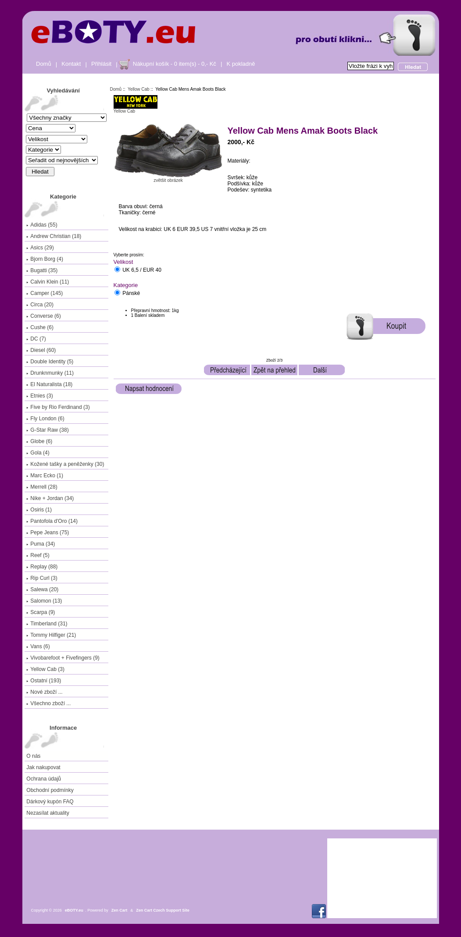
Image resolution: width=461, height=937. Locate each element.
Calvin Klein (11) (47, 282)
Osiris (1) (39, 510)
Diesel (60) (41, 350)
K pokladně (240, 63)
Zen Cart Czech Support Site (162, 910)
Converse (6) (43, 316)
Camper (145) (44, 293)
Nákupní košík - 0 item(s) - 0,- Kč (174, 63)
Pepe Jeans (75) (47, 532)
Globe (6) (39, 441)
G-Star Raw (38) (47, 430)
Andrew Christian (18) (53, 236)
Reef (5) (37, 555)
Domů (43, 63)
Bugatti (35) (41, 270)
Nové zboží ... (44, 692)
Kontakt (71, 63)
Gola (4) (37, 453)
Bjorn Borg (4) (44, 259)
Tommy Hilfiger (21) (51, 635)
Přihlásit (101, 63)
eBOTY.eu (74, 910)
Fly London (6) (45, 418)
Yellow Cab (139, 89)
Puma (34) (40, 544)
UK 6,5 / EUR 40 (141, 270)
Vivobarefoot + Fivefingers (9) (63, 658)
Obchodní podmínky (49, 790)
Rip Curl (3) (41, 578)
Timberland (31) (46, 624)
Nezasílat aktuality (47, 813)
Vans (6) (38, 646)
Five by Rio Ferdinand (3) (57, 407)
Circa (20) (40, 305)
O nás (33, 756)
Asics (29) (40, 248)
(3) (45, 669)
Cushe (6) (40, 327)
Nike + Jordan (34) (50, 498)
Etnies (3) (39, 396)
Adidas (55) (41, 225)
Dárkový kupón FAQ (49, 802)
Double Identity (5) (49, 361)
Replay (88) (41, 567)
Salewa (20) (42, 589)
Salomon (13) (44, 601)
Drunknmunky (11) (50, 373)
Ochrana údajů (43, 779)
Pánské (131, 294)
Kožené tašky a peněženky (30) (65, 464)
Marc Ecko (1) (44, 475)
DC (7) (36, 339)
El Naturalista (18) (49, 384)
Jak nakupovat (43, 767)
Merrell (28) (41, 487)
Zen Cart (119, 910)
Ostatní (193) (43, 681)
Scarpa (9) (40, 612)
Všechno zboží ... (48, 703)
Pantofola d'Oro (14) (52, 521)
